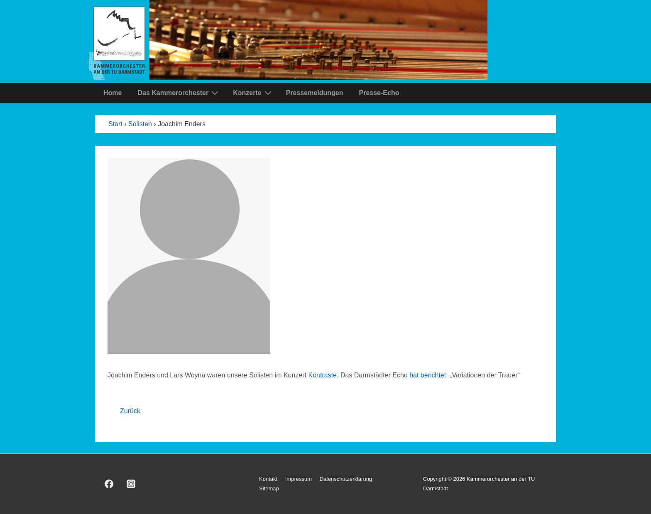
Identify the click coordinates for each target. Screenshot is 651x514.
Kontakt (268, 479)
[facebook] (109, 484)
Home (112, 92)
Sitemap (269, 488)
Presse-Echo (379, 92)
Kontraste (322, 375)
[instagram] (131, 484)
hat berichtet (427, 375)
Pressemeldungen (314, 92)
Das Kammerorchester (178, 92)
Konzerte (253, 92)
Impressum (298, 479)
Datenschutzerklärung (346, 479)
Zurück (130, 410)
